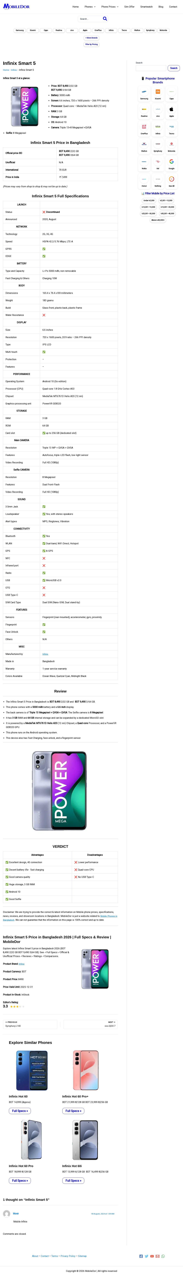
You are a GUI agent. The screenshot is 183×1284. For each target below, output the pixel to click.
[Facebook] (141, 1256)
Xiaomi (33, 30)
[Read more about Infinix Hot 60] (31, 1070)
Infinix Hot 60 (18, 1096)
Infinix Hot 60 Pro (21, 1166)
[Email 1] (157, 1256)
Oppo (46, 30)
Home (6, 70)
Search (139, 63)
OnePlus (98, 30)
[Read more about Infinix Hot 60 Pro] (31, 1139)
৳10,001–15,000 (148, 207)
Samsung (20, 30)
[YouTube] (152, 1256)
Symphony (150, 30)
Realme (59, 30)
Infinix (111, 30)
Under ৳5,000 (149, 201)
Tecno (124, 30)
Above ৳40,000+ (157, 220)
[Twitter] (146, 1256)
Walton (137, 30)
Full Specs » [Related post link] (20, 1111)
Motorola (163, 30)
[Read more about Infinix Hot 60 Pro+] (84, 1070)
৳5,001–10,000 (166, 201)
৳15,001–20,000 (167, 207)
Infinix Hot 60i (72, 1166)
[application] (100, 7)
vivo (72, 30)
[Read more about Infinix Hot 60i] (84, 1139)
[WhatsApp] (163, 1256)
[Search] (105, 19)
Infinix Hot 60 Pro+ (75, 1096)
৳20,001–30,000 (148, 214)
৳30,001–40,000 (167, 214)
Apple (85, 30)
